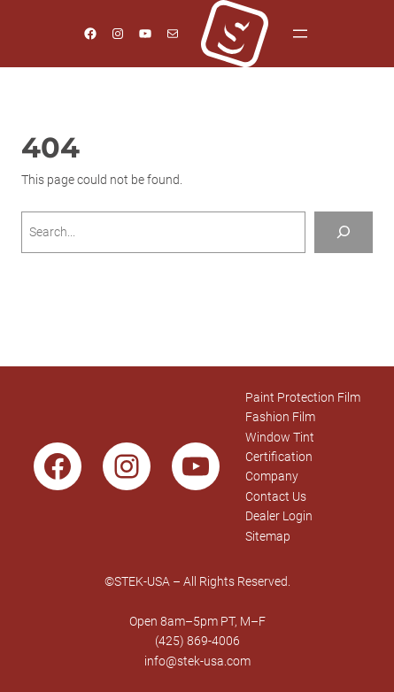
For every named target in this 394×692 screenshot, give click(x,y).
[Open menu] (300, 33)
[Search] (343, 232)
